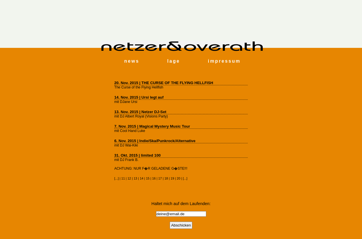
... (116, 178)
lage (173, 61)
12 (129, 178)
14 (141, 178)
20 (178, 178)
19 (172, 178)
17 (160, 178)
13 (135, 178)
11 (123, 178)
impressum (224, 61)
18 (166, 178)
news (131, 61)
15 (147, 178)
